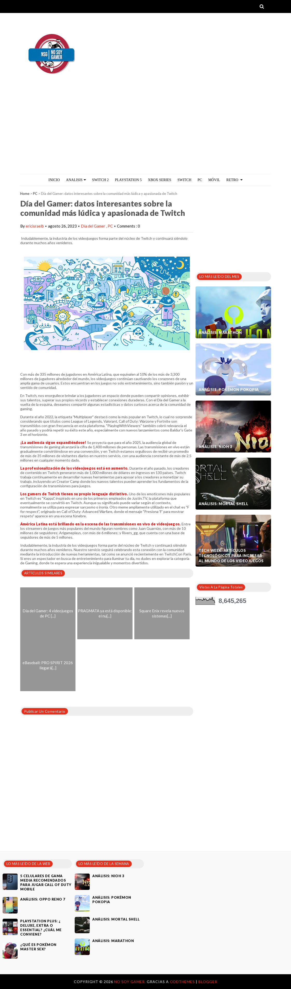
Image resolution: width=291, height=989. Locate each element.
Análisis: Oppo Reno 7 (42, 899)
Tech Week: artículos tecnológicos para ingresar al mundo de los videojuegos (231, 555)
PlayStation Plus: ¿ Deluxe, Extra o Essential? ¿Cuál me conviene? (41, 927)
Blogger (207, 981)
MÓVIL (214, 180)
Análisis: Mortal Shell (223, 504)
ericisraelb (35, 226)
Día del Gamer (93, 226)
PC (200, 180)
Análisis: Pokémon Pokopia (229, 389)
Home (24, 193)
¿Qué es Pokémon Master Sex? (38, 947)
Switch (184, 180)
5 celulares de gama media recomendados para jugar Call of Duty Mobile (45, 882)
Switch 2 (100, 180)
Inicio (54, 180)
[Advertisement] (145, 135)
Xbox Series (159, 180)
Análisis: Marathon (220, 332)
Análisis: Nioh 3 (215, 446)
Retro (234, 180)
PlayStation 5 (128, 180)
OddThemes (182, 981)
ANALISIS (76, 180)
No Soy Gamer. (130, 981)
